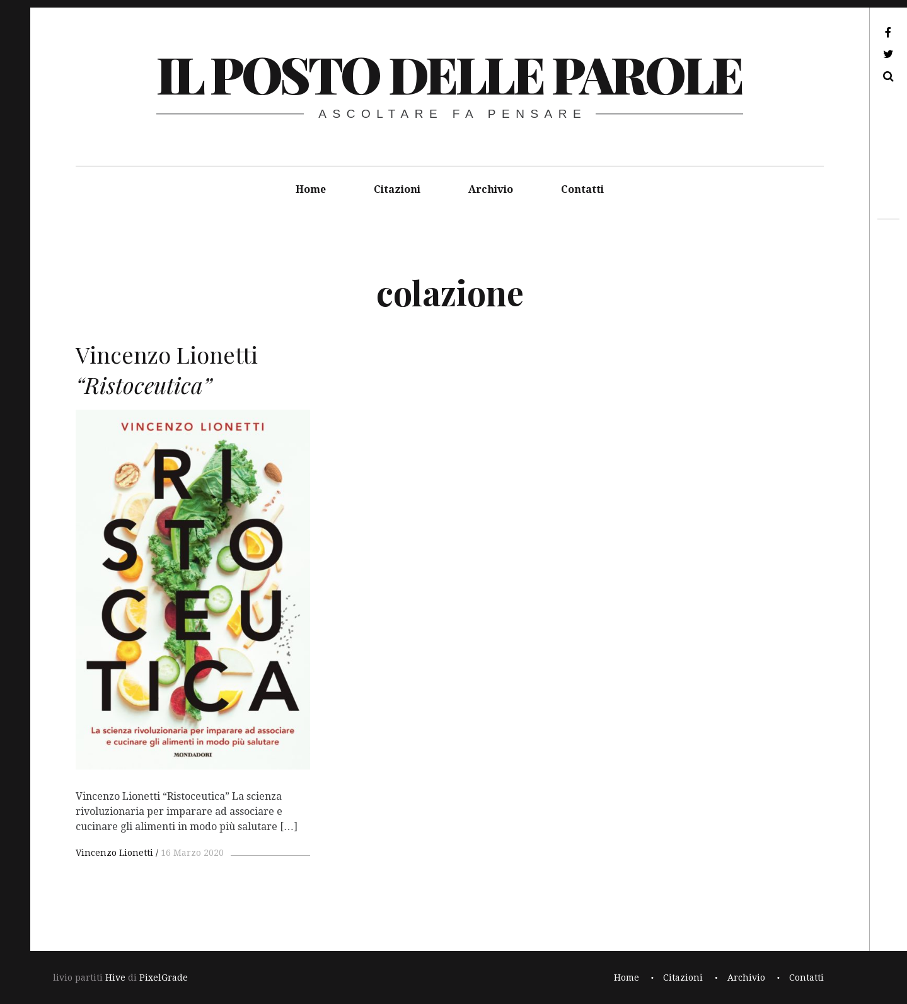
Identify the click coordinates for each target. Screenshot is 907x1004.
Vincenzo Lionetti (114, 853)
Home (311, 189)
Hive (115, 977)
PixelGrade (163, 977)
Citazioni (397, 189)
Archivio (490, 189)
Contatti (582, 189)
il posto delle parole (449, 73)
